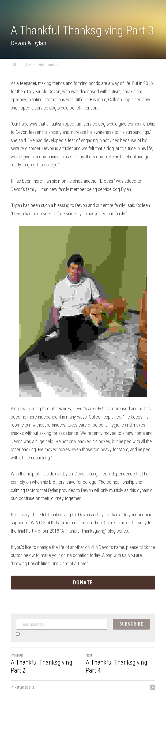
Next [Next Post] (89, 655)
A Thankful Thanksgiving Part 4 (116, 666)
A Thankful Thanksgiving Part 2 (41, 666)
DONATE (83, 582)
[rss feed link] (152, 687)
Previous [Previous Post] (17, 655)
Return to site (22, 687)
